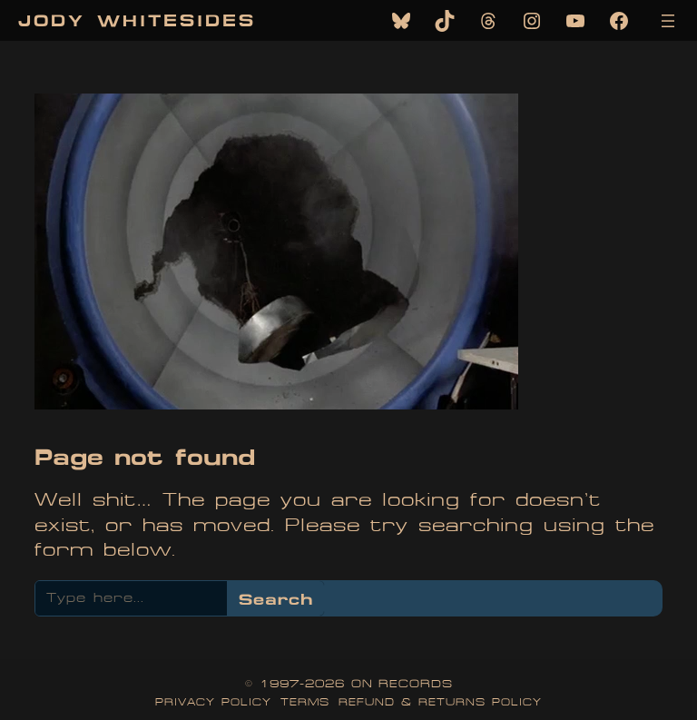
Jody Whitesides (137, 20)
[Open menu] (668, 21)
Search (276, 598)
